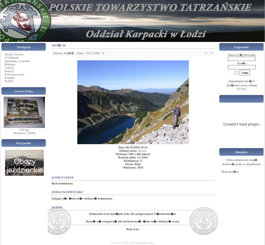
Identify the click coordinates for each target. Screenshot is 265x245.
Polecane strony (14, 74)
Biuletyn (10, 64)
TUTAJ (241, 89)
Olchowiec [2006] (24, 133)
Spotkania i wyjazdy (17, 61)
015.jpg (24, 129)
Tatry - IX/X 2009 (88, 53)
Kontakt (10, 77)
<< (205, 53)
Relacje (9, 71)
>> (211, 53)
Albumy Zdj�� (63, 53)
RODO (9, 81)
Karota (142, 150)
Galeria (9, 67)
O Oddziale (12, 57)
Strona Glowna (14, 54)
